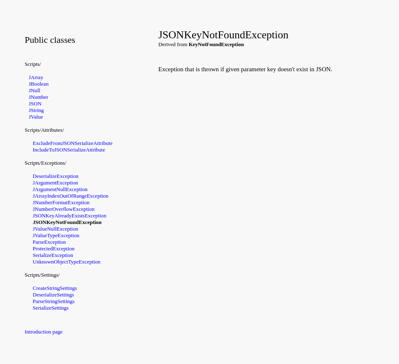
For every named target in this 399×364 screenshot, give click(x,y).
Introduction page (44, 332)
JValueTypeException (56, 235)
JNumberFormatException (61, 202)
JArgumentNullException (60, 189)
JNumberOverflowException (64, 209)
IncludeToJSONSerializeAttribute (69, 150)
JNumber (39, 97)
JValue (36, 117)
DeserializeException (56, 176)
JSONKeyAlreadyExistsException (70, 215)
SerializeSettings (51, 308)
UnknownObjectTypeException (66, 262)
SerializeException (53, 255)
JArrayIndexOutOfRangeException (71, 196)
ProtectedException (54, 248)
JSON (35, 103)
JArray (36, 77)
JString (36, 110)
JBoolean (39, 84)
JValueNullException (55, 229)
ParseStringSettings (54, 301)
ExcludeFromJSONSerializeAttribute (73, 143)
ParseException (49, 242)
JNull (34, 90)
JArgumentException (55, 183)
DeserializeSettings (53, 295)
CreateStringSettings (55, 288)
